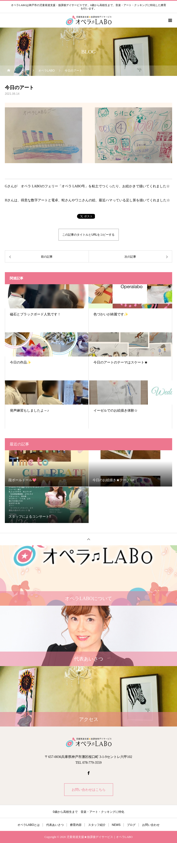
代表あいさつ (55, 825)
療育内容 (76, 825)
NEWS (116, 825)
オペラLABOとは (28, 825)
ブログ (131, 825)
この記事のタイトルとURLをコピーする (88, 234)
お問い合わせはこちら (89, 790)
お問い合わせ (151, 825)
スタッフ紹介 (97, 825)
